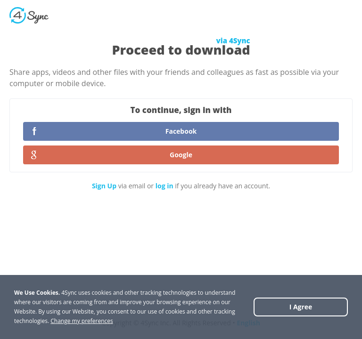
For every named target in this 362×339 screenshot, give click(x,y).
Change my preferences (81, 321)
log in (164, 185)
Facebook (181, 131)
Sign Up (104, 185)
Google (181, 154)
